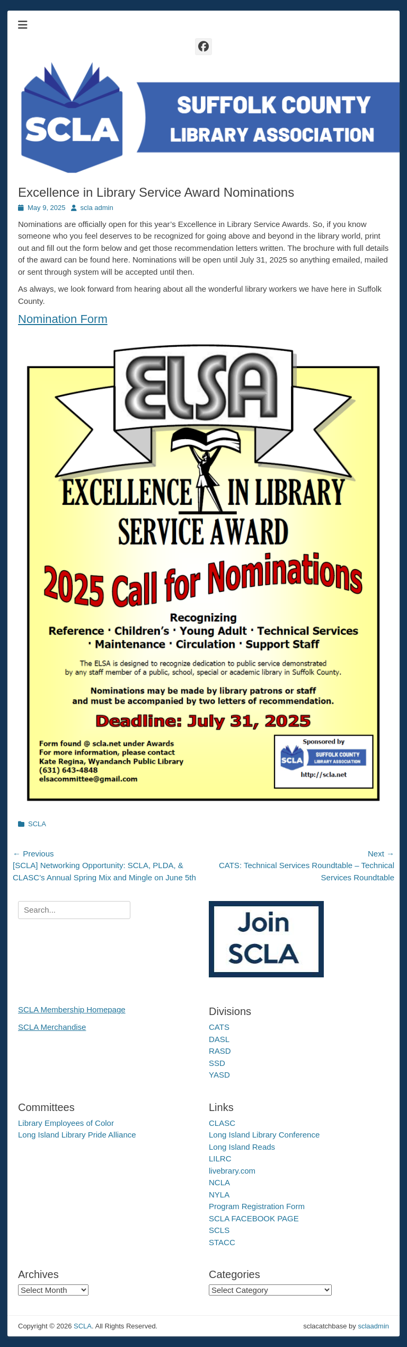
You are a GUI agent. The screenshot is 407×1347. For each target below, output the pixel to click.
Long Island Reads (242, 1146)
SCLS (219, 1230)
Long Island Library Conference (264, 1134)
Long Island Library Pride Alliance (77, 1134)
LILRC (220, 1158)
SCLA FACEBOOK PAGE (254, 1218)
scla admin (97, 208)
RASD (220, 1050)
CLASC (222, 1122)
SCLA (37, 824)
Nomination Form (63, 319)
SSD (217, 1063)
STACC (222, 1242)
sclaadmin (373, 1326)
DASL (219, 1039)
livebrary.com (232, 1170)
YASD (219, 1074)
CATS (219, 1026)
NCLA (219, 1182)
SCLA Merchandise (52, 1026)
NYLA (219, 1194)
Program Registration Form (257, 1206)
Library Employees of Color (66, 1122)
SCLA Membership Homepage (72, 1009)
